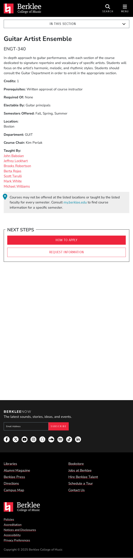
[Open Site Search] (108, 8)
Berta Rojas (12, 171)
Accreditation (13, 525)
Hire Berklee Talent (83, 477)
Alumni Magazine (17, 470)
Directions (11, 483)
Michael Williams (17, 186)
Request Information (66, 252)
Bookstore (76, 463)
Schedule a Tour (80, 483)
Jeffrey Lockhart (16, 161)
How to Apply (66, 240)
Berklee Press (14, 477)
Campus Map (14, 490)
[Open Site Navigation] (125, 8)
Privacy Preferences (17, 540)
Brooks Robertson (17, 166)
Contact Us (76, 490)
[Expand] (123, 24)
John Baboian (14, 156)
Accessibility (12, 535)
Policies (9, 519)
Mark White (13, 181)
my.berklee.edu (75, 202)
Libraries (10, 463)
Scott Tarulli (13, 176)
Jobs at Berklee (80, 470)
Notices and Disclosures (20, 530)
